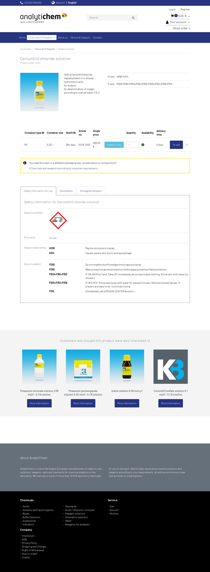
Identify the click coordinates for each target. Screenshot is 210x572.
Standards (71, 506)
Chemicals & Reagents (41, 37)
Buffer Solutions (31, 517)
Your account (178, 22)
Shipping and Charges (34, 546)
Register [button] (185, 9)
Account (114, 509)
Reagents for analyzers (77, 524)
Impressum (28, 535)
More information (39, 403)
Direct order (181, 28)
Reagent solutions (75, 513)
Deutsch (60, 2)
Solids (26, 506)
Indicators (28, 524)
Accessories (29, 520)
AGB (24, 539)
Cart (112, 506)
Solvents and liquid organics (38, 509)
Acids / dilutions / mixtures (80, 509)
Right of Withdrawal (33, 550)
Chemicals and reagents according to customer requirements (63, 168)
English (72, 2)
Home (22, 37)
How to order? (29, 553)
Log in (172, 9)
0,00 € (180, 15)
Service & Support (80, 37)
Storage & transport (91, 190)
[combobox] (112, 17)
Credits (26, 557)
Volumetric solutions (76, 517)
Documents (66, 190)
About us (63, 37)
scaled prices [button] (114, 144)
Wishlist (114, 513)
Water (68, 520)
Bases (26, 513)
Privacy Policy (29, 542)
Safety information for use (38, 190)
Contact (97, 37)
